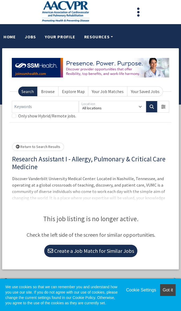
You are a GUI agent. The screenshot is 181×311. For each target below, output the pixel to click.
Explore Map (73, 91)
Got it (168, 290)
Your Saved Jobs (145, 91)
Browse (48, 91)
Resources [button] (97, 36)
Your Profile (60, 36)
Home (9, 36)
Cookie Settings (141, 290)
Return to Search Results (38, 146)
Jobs (30, 36)
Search (27, 91)
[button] (163, 107)
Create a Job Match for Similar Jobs (91, 250)
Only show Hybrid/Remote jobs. (47, 116)
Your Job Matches (108, 91)
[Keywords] (45, 107)
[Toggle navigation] (138, 12)
